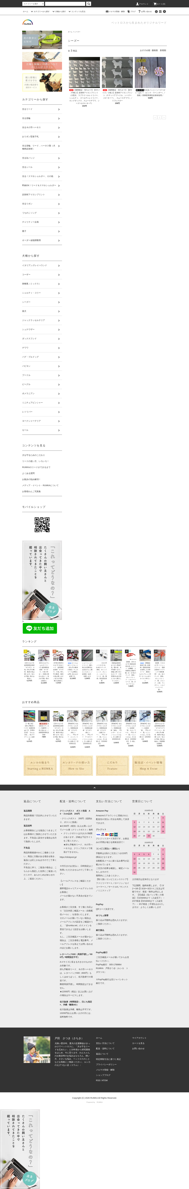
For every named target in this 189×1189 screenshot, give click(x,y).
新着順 (163, 50)
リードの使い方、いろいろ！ (35, 461)
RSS (98, 1080)
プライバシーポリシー (106, 1064)
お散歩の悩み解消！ (31, 479)
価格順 (155, 50)
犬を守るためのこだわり (33, 455)
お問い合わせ (145, 11)
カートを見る (138, 1043)
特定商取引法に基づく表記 (108, 1059)
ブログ (131, 11)
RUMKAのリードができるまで (36, 467)
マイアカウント (139, 1038)
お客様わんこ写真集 (31, 491)
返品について (102, 1054)
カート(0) (159, 4)
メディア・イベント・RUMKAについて (40, 485)
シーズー (77, 32)
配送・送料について (105, 1048)
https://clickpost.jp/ (68, 857)
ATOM (105, 1080)
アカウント (142, 4)
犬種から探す (59, 11)
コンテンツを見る (76, 11)
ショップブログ (103, 1075)
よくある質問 (28, 473)
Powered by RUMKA (95, 1102)
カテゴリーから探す (40, 11)
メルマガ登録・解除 (115, 11)
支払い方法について (105, 1043)
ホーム (25, 11)
